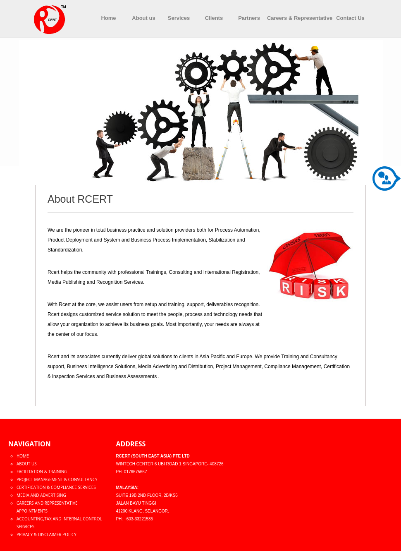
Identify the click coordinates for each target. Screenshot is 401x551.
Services (179, 18)
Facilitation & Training (42, 471)
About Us (27, 464)
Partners (249, 18)
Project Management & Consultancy (57, 479)
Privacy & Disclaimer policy (46, 534)
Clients (214, 18)
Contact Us (350, 18)
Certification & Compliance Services (56, 487)
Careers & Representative (299, 18)
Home (108, 18)
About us (143, 18)
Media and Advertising (41, 495)
